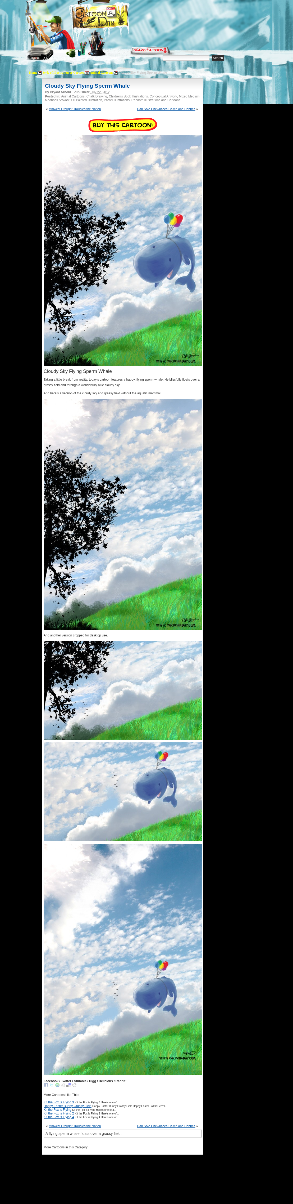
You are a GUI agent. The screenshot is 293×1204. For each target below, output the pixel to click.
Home (30, 58)
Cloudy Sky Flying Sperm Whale (87, 86)
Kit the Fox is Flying (57, 1110)
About (48, 58)
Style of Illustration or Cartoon (64, 72)
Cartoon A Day (113, 17)
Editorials (67, 58)
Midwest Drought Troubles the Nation (75, 109)
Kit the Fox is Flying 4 (59, 1117)
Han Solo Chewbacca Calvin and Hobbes (166, 109)
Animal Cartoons (101, 72)
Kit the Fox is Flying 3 (59, 1102)
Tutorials (89, 58)
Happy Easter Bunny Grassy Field (67, 1106)
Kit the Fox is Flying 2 (59, 1113)
